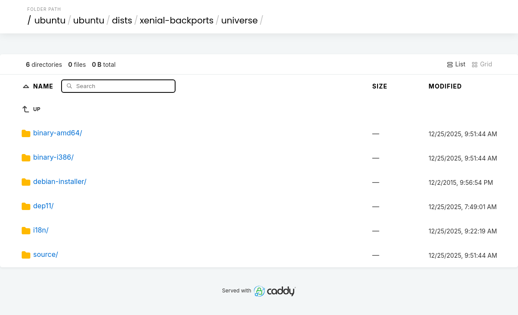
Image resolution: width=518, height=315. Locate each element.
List (455, 64)
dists (122, 20)
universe (239, 20)
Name (44, 85)
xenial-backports (176, 20)
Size (380, 86)
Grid (481, 64)
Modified (445, 86)
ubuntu (49, 20)
